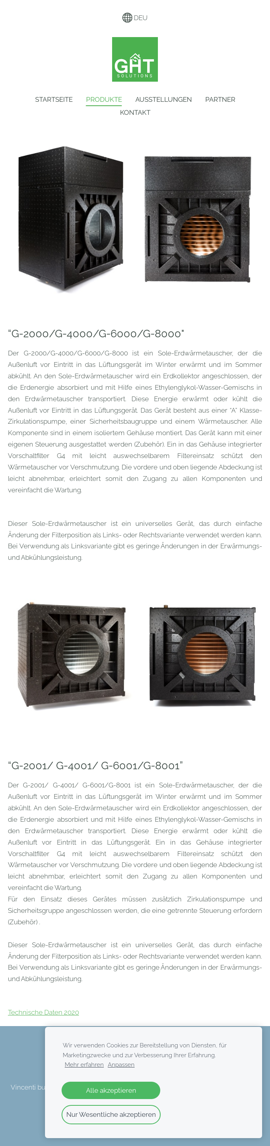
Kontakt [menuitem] (135, 112)
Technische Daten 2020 (43, 1012)
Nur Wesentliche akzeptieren (111, 1114)
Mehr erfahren (84, 1064)
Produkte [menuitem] (104, 99)
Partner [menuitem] (220, 99)
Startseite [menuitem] (54, 99)
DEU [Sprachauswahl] (135, 18)
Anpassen (121, 1064)
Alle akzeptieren (111, 1090)
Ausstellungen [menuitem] (163, 99)
